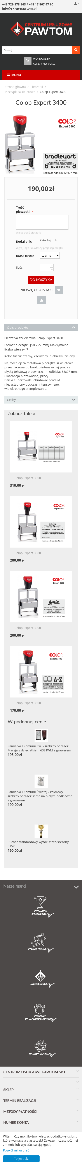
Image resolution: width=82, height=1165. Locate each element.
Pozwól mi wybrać (16, 1150)
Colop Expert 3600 (27, 628)
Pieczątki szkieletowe (20, 92)
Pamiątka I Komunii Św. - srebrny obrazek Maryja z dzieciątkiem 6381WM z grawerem (39, 748)
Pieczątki (36, 87)
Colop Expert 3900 (27, 478)
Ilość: (19, 267)
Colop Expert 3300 (27, 703)
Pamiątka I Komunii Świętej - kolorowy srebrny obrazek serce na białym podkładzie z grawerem (40, 796)
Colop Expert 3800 (27, 553)
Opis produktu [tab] (41, 327)
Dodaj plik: (24, 241)
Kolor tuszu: (25, 256)
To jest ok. (21, 1158)
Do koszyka (41, 279)
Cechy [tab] (41, 399)
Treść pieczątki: (23, 209)
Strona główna (15, 87)
